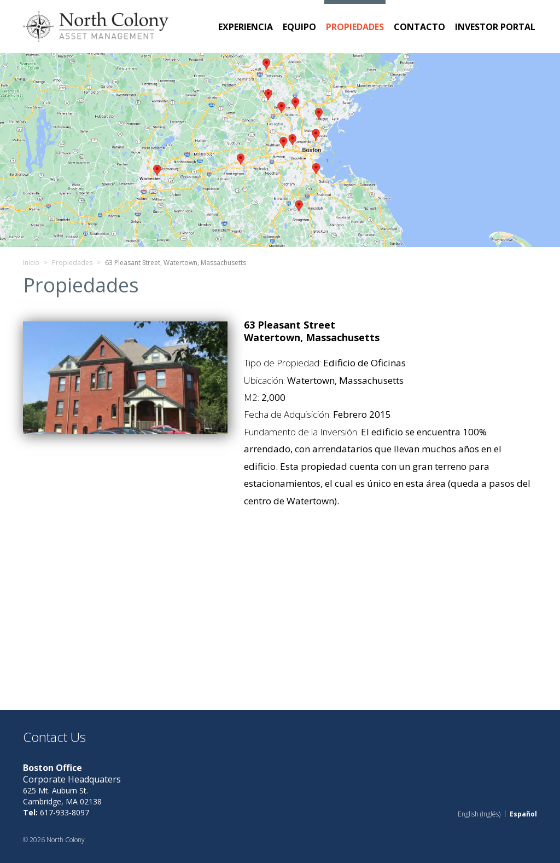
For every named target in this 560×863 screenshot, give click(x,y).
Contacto (419, 27)
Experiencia (245, 27)
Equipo (299, 27)
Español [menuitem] (523, 813)
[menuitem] (479, 814)
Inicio (31, 262)
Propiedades (355, 27)
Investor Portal (495, 27)
